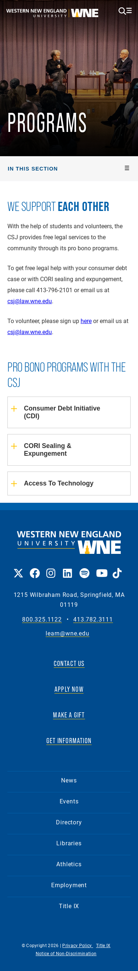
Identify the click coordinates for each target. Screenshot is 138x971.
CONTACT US (69, 663)
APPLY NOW (69, 689)
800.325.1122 (42, 619)
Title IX (69, 906)
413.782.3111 (93, 619)
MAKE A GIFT (69, 715)
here (86, 321)
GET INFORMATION (69, 741)
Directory (69, 822)
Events (69, 801)
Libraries (68, 843)
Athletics (68, 864)
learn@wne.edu (67, 633)
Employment (69, 885)
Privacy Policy (77, 945)
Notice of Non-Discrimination (66, 953)
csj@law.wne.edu (29, 301)
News (69, 780)
